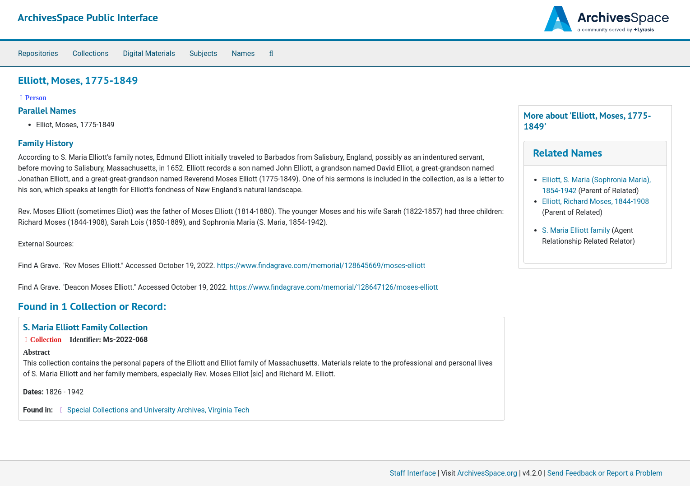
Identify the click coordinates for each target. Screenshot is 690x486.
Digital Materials (149, 53)
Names (243, 53)
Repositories (38, 53)
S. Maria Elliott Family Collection (85, 327)
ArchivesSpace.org (487, 473)
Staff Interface (413, 473)
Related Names (567, 153)
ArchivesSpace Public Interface (88, 17)
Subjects (203, 53)
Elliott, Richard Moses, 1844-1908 (595, 201)
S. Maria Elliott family (576, 230)
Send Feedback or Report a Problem (604, 473)
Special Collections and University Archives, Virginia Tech (158, 410)
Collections (91, 53)
